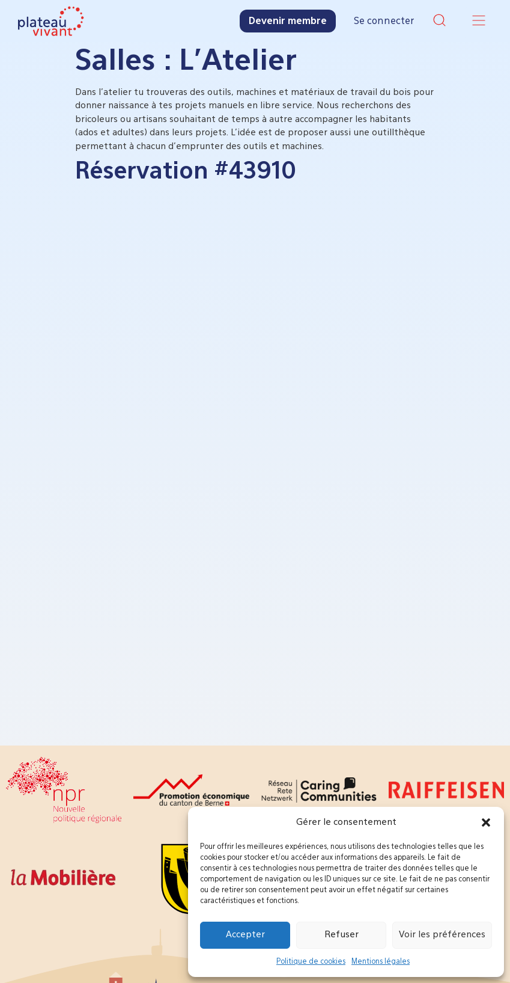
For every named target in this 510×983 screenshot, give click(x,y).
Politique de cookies (310, 962)
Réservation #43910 (185, 172)
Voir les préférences (442, 934)
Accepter (245, 934)
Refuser (341, 934)
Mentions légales (380, 962)
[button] (486, 822)
